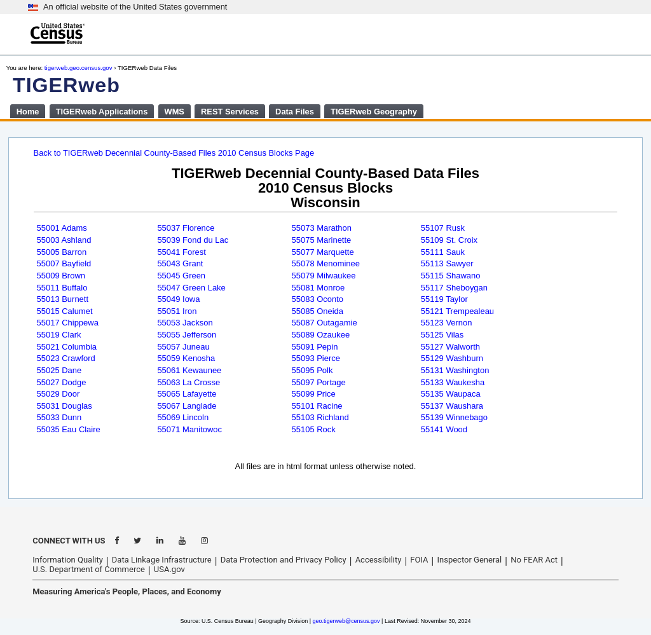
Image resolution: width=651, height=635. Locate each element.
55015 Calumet (65, 311)
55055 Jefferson (186, 334)
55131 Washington (455, 370)
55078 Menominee (326, 263)
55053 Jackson (184, 322)
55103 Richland (320, 417)
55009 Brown (61, 275)
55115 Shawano (451, 275)
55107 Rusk (443, 228)
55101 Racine (317, 406)
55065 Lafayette (186, 394)
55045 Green (181, 275)
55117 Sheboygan (454, 287)
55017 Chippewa (68, 322)
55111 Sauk (443, 252)
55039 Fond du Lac (192, 240)
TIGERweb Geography (374, 111)
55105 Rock (314, 429)
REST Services (230, 111)
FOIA (419, 559)
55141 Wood (444, 429)
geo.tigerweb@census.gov (346, 621)
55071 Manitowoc (189, 429)
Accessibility (378, 559)
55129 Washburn (452, 358)
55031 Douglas (64, 406)
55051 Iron (176, 311)
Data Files (294, 111)
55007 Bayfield (64, 263)
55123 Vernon (446, 322)
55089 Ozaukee (321, 334)
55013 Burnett (62, 299)
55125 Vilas (442, 334)
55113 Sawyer (447, 263)
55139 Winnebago (454, 417)
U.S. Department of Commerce (88, 569)
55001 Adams (62, 228)
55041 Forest (181, 252)
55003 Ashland (64, 240)
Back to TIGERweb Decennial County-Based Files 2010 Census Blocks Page (174, 153)
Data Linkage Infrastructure (162, 559)
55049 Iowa (178, 299)
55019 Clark (59, 334)
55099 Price (314, 394)
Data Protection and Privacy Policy (283, 559)
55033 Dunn (59, 417)
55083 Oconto (317, 299)
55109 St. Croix (449, 240)
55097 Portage (319, 382)
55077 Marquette (323, 252)
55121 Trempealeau (457, 311)
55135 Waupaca (451, 394)
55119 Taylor (444, 299)
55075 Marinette (322, 240)
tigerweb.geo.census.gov (79, 67)
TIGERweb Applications (102, 111)
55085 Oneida (318, 311)
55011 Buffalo (62, 287)
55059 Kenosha (186, 358)
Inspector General (469, 559)
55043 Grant (180, 263)
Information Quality (67, 559)
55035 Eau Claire (68, 429)
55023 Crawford (66, 358)
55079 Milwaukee (324, 275)
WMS (174, 111)
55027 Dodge (61, 382)
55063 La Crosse (188, 382)
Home (28, 111)
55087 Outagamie (324, 322)
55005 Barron (62, 252)
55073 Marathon (322, 228)
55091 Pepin (315, 347)
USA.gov (169, 569)
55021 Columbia (67, 347)
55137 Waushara (452, 406)
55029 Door (58, 394)
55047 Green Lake (191, 287)
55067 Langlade (186, 406)
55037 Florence (185, 228)
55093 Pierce (316, 358)
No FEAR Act (534, 559)
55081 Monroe (318, 287)
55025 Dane (59, 370)
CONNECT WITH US (68, 540)
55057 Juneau (183, 347)
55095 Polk (312, 370)
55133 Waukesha (452, 382)
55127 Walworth (450, 347)
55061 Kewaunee (189, 370)
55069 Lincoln (183, 417)
